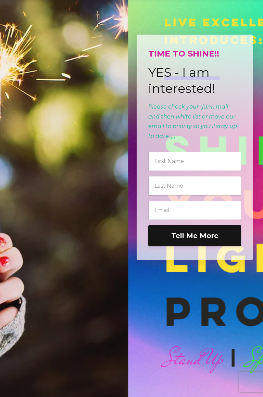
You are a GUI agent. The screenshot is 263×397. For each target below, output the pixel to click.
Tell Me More (194, 236)
